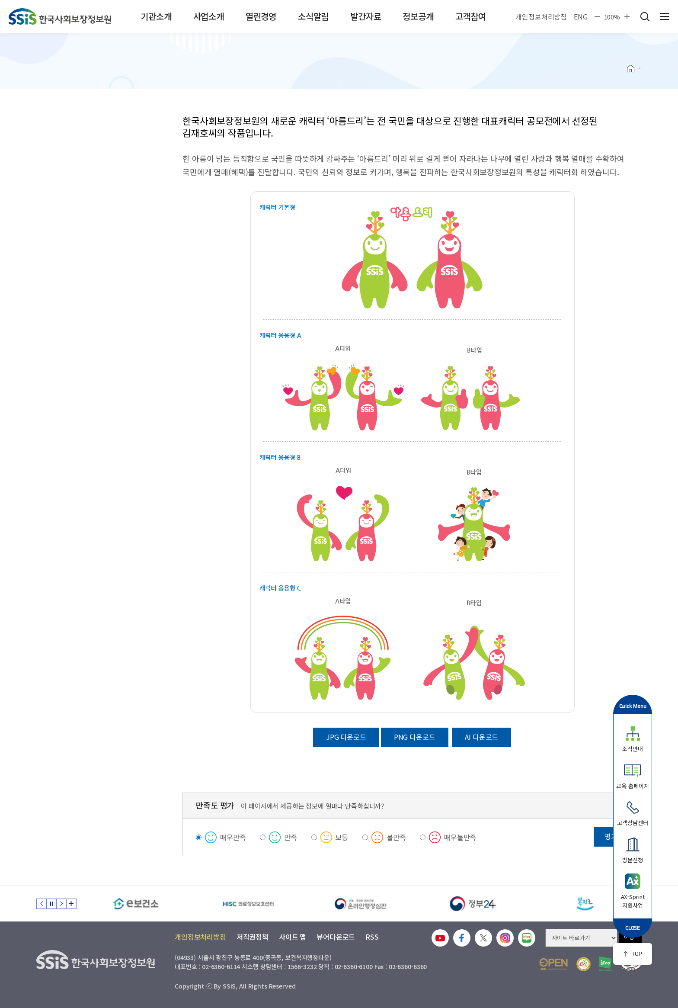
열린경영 (261, 16)
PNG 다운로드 (414, 737)
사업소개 (208, 16)
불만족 (396, 837)
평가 (610, 836)
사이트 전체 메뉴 (664, 16)
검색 (644, 16)
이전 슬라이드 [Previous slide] (41, 904)
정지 (51, 904)
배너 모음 (71, 904)
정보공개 (418, 16)
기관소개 (156, 16)
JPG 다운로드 (346, 737)
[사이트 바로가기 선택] (581, 938)
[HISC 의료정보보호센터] (248, 903)
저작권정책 (253, 936)
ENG (581, 16)
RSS (372, 936)
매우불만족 (460, 837)
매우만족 (233, 837)
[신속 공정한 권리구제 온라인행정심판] (360, 903)
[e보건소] (136, 903)
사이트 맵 (292, 936)
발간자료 (365, 16)
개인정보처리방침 (541, 16)
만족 (290, 837)
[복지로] (585, 903)
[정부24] (473, 903)
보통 (342, 837)
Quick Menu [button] (632, 706)
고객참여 (470, 16)
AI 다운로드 (481, 737)
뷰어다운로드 (336, 936)
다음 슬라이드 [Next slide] (61, 904)
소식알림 (313, 16)
